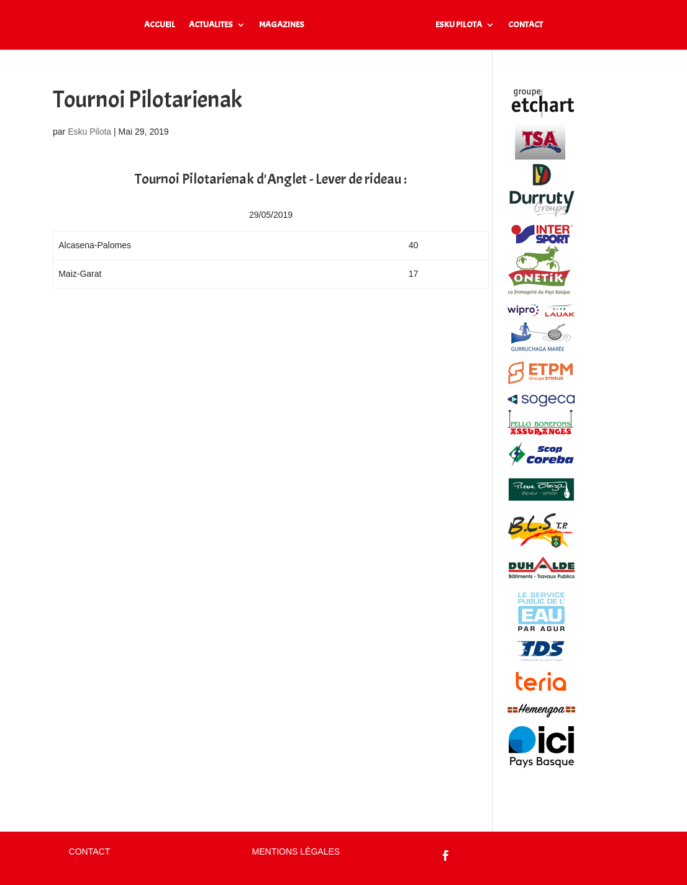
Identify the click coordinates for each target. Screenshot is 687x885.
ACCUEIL (159, 25)
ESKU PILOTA (458, 25)
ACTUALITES (211, 25)
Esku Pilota (89, 132)
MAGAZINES (281, 25)
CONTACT (525, 25)
